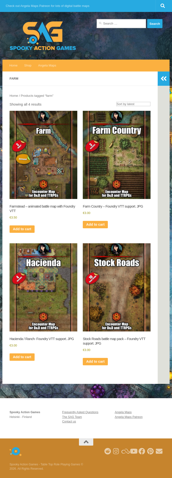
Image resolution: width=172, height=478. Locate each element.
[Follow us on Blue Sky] (124, 451)
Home (13, 65)
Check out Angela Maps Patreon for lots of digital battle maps (47, 6)
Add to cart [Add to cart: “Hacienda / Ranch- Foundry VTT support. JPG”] (22, 357)
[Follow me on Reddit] (107, 451)
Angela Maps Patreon (129, 417)
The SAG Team (72, 417)
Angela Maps (47, 65)
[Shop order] (133, 104)
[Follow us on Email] (159, 451)
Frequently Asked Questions (80, 412)
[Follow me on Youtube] (133, 451)
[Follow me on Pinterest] (150, 451)
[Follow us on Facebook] (142, 451)
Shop (27, 65)
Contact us (69, 421)
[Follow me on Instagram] (116, 451)
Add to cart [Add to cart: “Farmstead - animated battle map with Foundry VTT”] (22, 229)
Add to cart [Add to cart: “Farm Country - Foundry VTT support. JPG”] (95, 224)
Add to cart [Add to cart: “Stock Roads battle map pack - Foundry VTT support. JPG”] (95, 361)
